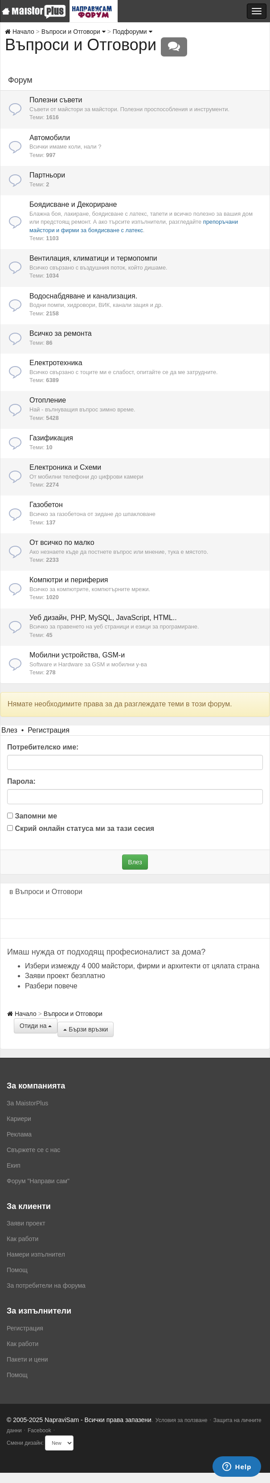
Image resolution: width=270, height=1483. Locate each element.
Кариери (19, 1118)
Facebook (39, 1430)
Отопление (47, 400)
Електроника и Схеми (65, 467)
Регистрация (49, 730)
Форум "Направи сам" (38, 1181)
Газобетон (46, 504)
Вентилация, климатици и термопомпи (93, 258)
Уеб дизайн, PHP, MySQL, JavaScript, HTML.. (103, 617)
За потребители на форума (46, 1285)
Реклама (19, 1134)
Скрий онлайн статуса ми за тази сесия (80, 828)
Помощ (17, 1269)
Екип (13, 1165)
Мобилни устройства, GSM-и (77, 655)
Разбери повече (51, 986)
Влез (9, 730)
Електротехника (55, 363)
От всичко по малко (61, 542)
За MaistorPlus (27, 1103)
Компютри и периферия (68, 580)
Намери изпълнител (36, 1254)
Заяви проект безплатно (65, 975)
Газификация (51, 438)
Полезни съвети (55, 100)
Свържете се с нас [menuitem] (33, 1149)
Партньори (47, 175)
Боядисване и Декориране (73, 204)
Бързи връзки (85, 1029)
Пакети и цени (27, 1359)
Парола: (21, 781)
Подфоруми (132, 31)
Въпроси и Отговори (73, 31)
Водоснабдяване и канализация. (83, 296)
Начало (19, 31)
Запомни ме (32, 816)
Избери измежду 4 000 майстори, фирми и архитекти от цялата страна (142, 966)
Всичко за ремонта (60, 333)
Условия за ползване (181, 1420)
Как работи (22, 1238)
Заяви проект (26, 1223)
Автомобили (49, 137)
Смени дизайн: (25, 1443)
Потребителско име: (42, 747)
